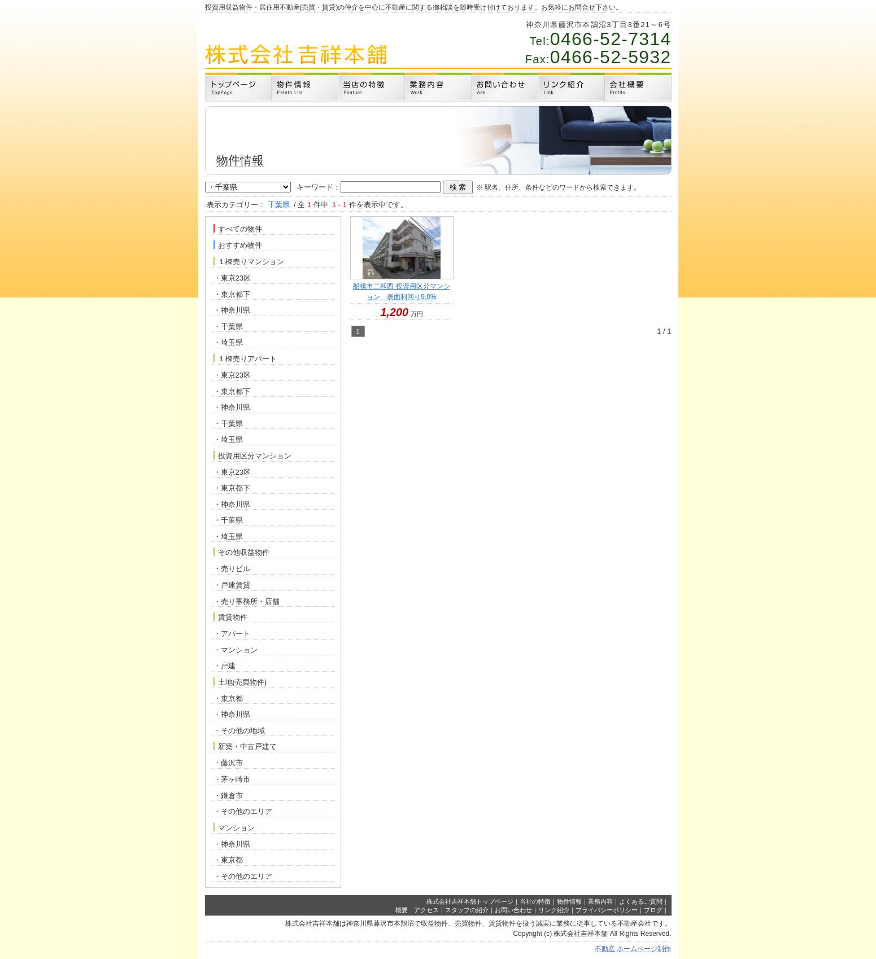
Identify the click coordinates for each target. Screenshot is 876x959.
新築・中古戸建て (245, 746)
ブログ (653, 910)
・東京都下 (231, 294)
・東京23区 (232, 278)
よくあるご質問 (641, 901)
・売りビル (231, 568)
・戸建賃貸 (231, 585)
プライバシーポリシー (607, 910)
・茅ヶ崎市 (231, 779)
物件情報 (569, 901)
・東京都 (228, 698)
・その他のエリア (242, 811)
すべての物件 (237, 228)
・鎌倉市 (228, 795)
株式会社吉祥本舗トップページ (469, 901)
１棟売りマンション (248, 261)
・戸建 (224, 666)
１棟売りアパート (245, 358)
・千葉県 (228, 326)
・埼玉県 (228, 342)
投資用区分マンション (252, 455)
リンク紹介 (553, 910)
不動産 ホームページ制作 (633, 949)
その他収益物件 (241, 552)
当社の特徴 (535, 901)
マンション (234, 827)
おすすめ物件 (237, 244)
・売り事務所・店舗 (246, 601)
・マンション (235, 650)
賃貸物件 (230, 616)
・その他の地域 (239, 730)
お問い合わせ (513, 910)
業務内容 (600, 901)
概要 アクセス (417, 910)
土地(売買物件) (240, 681)
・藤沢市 (228, 763)
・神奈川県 (231, 310)
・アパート (231, 633)
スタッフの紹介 (467, 910)
